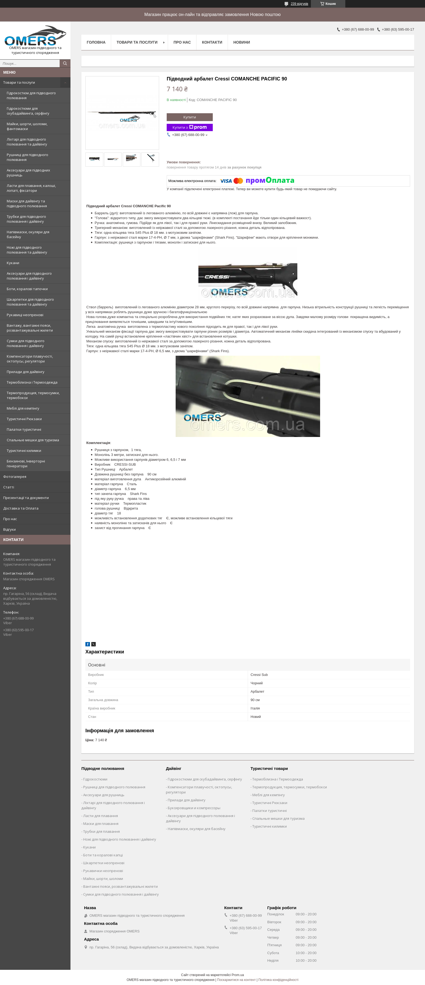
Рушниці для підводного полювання (27, 157)
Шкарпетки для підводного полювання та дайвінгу (30, 302)
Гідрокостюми (95, 779)
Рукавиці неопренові (25, 314)
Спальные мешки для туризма (33, 440)
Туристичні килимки (24, 450)
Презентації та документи (26, 497)
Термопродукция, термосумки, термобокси (33, 395)
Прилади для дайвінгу (25, 371)
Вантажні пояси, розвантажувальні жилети (120, 886)
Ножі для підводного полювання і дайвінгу (119, 839)
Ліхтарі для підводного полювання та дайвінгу (27, 142)
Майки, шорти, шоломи (103, 878)
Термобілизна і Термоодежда (32, 382)
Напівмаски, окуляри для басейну (28, 234)
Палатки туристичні (24, 429)
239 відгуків (299, 4)
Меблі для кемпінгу (23, 408)
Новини (241, 42)
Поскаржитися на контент (236, 980)
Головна (96, 42)
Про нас (10, 518)
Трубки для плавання (101, 831)
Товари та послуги (19, 82)
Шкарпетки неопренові (103, 862)
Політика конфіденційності (278, 980)
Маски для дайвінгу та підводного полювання (27, 203)
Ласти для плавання (100, 815)
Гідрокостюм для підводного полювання (31, 95)
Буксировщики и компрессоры (194, 807)
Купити (189, 117)
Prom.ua (238, 975)
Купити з (190, 127)
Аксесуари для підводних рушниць (28, 172)
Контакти (212, 42)
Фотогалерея (14, 476)
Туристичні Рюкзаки (24, 418)
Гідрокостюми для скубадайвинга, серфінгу (28, 111)
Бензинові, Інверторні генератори (26, 463)
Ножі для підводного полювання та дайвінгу (27, 250)
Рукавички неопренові (103, 870)
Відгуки (9, 529)
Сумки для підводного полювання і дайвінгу (25, 343)
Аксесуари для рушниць (103, 794)
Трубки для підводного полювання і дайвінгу (26, 219)
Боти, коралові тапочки (27, 288)
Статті (8, 487)
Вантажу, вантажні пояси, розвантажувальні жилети (30, 328)
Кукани (13, 262)
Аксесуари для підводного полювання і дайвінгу (29, 276)
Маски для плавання (100, 823)
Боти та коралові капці (103, 855)
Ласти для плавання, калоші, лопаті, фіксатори (31, 188)
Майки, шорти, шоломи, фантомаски (27, 126)
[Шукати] (65, 63)
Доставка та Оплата (20, 508)
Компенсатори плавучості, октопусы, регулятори (30, 359)
